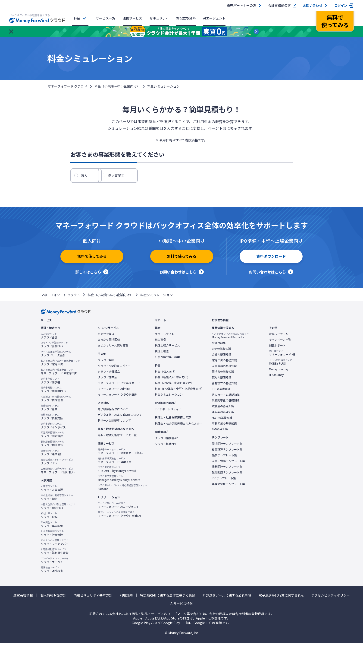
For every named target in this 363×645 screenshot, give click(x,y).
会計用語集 (219, 345)
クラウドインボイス (53, 427)
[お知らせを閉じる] (11, 31)
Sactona (122, 489)
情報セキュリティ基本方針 (93, 597)
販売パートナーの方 (241, 5)
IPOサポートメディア (168, 411)
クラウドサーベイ (55, 562)
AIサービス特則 (181, 606)
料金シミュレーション (169, 397)
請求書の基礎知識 (223, 374)
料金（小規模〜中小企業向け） (117, 86)
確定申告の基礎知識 (224, 362)
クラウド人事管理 (52, 490)
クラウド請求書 (50, 382)
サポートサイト (164, 336)
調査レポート (277, 348)
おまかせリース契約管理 (113, 348)
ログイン (340, 5)
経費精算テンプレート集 (227, 452)
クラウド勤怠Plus (58, 508)
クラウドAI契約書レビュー (114, 368)
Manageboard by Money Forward (119, 480)
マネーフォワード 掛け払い (58, 472)
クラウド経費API (165, 446)
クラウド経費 (50, 409)
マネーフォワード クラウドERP (117, 397)
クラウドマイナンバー (55, 544)
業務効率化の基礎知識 (226, 402)
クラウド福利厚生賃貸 (55, 553)
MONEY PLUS (280, 364)
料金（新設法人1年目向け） (172, 379)
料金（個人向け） (166, 374)
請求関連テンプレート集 (227, 446)
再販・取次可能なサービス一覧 (117, 437)
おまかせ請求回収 (109, 342)
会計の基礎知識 (221, 357)
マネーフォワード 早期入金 (114, 462)
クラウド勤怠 (57, 499)
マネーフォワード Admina (114, 391)
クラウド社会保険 (52, 535)
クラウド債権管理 (56, 400)
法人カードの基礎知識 (226, 397)
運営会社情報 (23, 597)
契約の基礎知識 (221, 379)
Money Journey (278, 371)
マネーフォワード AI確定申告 (59, 373)
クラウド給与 (49, 517)
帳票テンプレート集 (224, 457)
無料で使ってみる (92, 260)
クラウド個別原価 (52, 445)
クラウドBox (57, 463)
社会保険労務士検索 (167, 359)
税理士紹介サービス (167, 348)
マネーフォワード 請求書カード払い (120, 453)
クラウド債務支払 (52, 418)
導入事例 (160, 342)
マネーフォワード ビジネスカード (119, 385)
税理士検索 (162, 353)
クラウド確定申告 (60, 364)
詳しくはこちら (88, 274)
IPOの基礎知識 (221, 391)
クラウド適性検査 (52, 571)
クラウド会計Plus (54, 346)
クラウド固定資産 (52, 436)
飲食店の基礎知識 (223, 408)
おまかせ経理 (106, 336)
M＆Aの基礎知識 (222, 420)
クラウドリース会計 (56, 355)
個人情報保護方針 (53, 597)
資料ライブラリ (278, 336)
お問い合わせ (312, 5)
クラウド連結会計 (52, 454)
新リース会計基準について (114, 423)
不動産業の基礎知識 (224, 426)
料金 (77, 18)
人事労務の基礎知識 (224, 368)
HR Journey (276, 377)
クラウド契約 (106, 362)
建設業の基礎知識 (223, 414)
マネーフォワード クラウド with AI (119, 516)
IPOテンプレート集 (224, 480)
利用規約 (126, 597)
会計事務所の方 (279, 5)
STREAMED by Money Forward (117, 471)
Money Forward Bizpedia (230, 337)
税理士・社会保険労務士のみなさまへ (178, 426)
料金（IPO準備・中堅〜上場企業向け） (179, 391)
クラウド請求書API (166, 440)
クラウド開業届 (107, 379)
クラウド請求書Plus (53, 391)
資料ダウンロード (271, 260)
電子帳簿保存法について (113, 411)
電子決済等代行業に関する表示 (281, 597)
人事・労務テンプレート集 (228, 463)
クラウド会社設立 (109, 374)
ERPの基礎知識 (221, 351)
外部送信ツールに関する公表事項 (227, 597)
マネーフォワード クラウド (67, 86)
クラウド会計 (49, 337)
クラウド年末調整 (52, 526)
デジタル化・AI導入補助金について (120, 417)
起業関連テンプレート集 (227, 475)
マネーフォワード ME (282, 355)
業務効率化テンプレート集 (228, 486)
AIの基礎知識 (220, 431)
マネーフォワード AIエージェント (118, 507)
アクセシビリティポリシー (330, 597)
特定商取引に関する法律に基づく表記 (167, 597)
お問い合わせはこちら (178, 274)
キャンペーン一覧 (280, 342)
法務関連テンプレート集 (227, 469)
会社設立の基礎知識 (224, 385)
